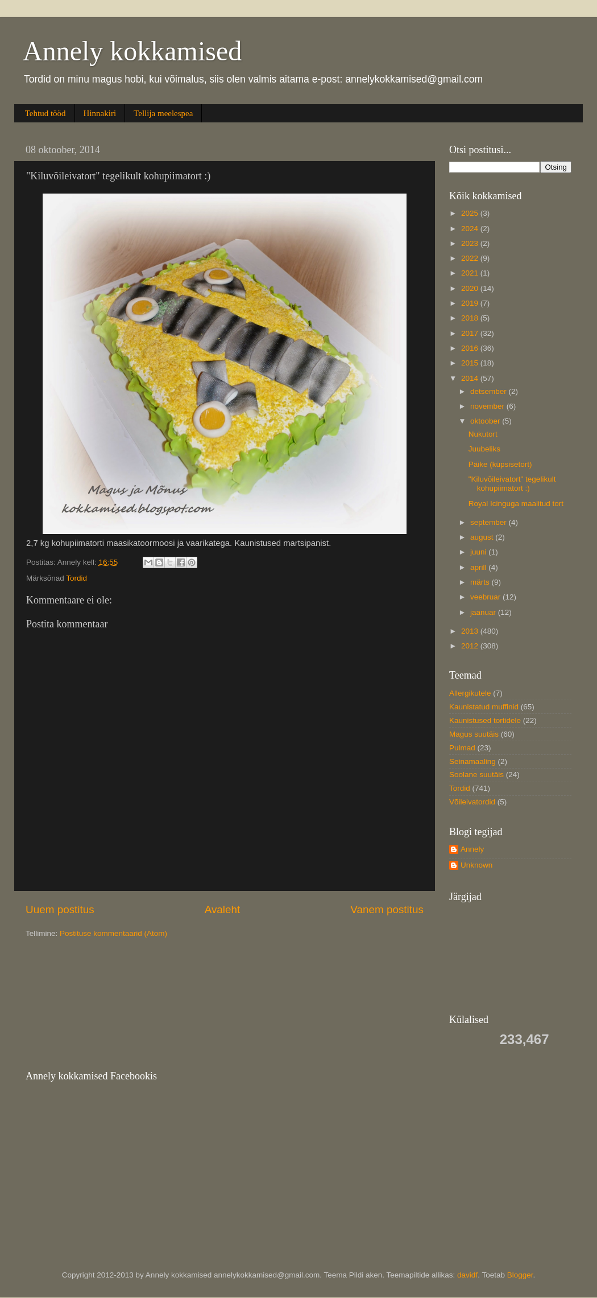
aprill (479, 567)
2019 (470, 303)
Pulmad (462, 748)
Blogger (520, 1275)
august (482, 537)
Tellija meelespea (163, 113)
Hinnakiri (100, 113)
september (489, 522)
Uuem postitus (60, 909)
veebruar (486, 597)
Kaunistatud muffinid (484, 707)
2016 (470, 348)
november (488, 406)
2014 (470, 378)
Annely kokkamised (132, 51)
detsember (489, 391)
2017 (470, 333)
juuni (479, 552)
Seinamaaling (472, 761)
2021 (470, 273)
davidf (467, 1275)
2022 (470, 258)
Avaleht (223, 909)
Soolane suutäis (476, 774)
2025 (470, 213)
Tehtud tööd (45, 113)
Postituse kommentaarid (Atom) (113, 933)
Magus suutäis (474, 734)
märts (481, 582)
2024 (470, 228)
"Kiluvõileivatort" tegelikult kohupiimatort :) (512, 483)
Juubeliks (484, 449)
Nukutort (483, 434)
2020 (470, 288)
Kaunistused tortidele (485, 720)
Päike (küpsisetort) (500, 464)
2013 (470, 631)
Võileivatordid (472, 802)
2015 (470, 363)
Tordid (76, 578)
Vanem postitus (387, 909)
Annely (472, 849)
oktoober (486, 421)
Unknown (476, 865)
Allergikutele (470, 693)
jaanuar (484, 612)
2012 (470, 646)
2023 (470, 243)
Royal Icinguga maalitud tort (516, 503)
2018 (470, 318)
